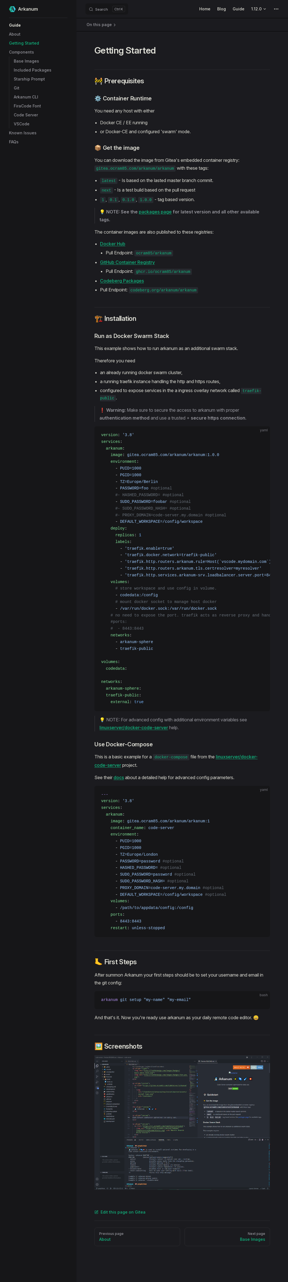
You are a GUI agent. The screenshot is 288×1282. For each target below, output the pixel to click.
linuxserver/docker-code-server (133, 727)
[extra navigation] (276, 9)
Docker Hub (112, 244)
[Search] (106, 9)
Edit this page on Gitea (120, 1212)
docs (119, 777)
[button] (38, 25)
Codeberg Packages (122, 281)
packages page (155, 212)
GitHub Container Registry (127, 262)
